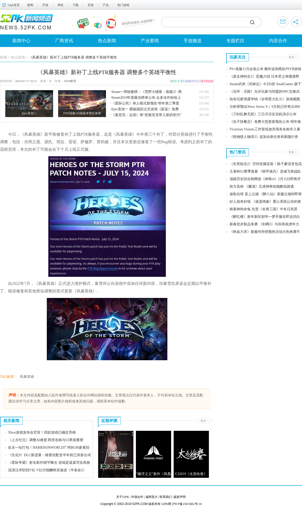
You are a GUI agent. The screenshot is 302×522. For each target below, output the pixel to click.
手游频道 (192, 40)
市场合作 (137, 497)
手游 (45, 5)
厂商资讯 (64, 40)
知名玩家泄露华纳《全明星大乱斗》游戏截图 (265, 99)
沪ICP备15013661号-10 (187, 504)
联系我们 (166, 497)
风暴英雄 (27, 377)
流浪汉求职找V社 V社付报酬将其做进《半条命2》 (47, 470)
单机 (60, 5)
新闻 (30, 5)
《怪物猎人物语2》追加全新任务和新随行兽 (264, 137)
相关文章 (177, 81)
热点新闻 (107, 40)
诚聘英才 (151, 497)
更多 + (204, 421)
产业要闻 (150, 40)
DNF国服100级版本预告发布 (82, 113)
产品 (106, 5)
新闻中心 (21, 40)
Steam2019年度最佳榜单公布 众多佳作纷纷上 (146, 97)
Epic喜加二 (29, 113)
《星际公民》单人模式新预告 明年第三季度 (145, 103)
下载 (75, 5)
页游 (91, 5)
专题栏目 (235, 40)
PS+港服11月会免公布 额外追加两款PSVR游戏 (265, 69)
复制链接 (207, 81)
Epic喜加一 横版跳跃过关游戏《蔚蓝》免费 (145, 109)
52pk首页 (14, 5)
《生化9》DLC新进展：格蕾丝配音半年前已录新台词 (49, 455)
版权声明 (180, 497)
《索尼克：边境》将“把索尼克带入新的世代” (146, 115)
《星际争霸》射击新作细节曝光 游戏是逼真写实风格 (49, 462)
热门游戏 (123, 5)
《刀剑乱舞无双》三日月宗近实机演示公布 (263, 114)
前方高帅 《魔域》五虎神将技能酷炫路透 (262, 186)
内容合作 (278, 40)
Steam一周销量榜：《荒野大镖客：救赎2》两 (146, 92)
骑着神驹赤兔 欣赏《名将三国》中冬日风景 (263, 209)
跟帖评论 (192, 81)
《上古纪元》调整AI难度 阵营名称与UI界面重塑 (45, 440)
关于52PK (122, 497)
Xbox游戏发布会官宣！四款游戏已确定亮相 (42, 432)
